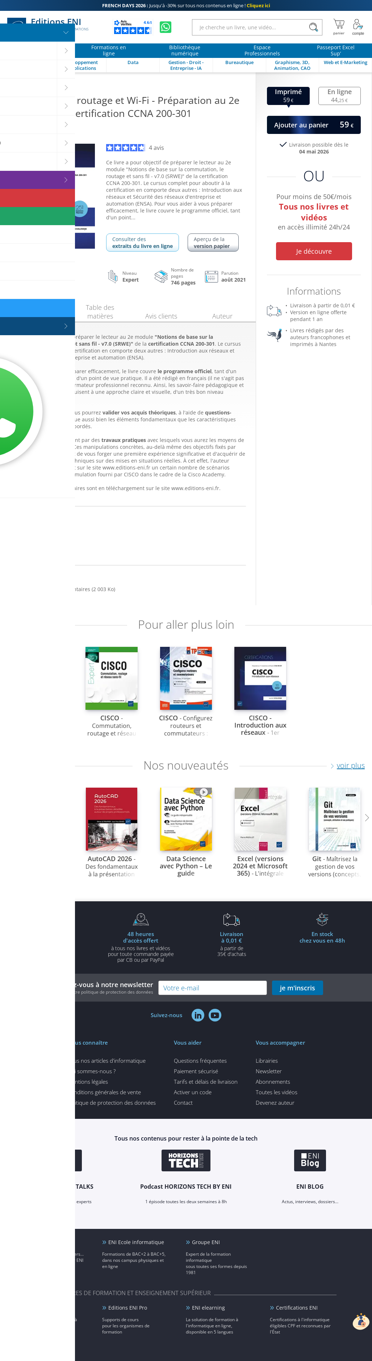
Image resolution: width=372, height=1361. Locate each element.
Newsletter (269, 1071)
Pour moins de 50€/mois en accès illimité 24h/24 (314, 213)
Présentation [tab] (39, 315)
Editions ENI (47, 27)
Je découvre (314, 251)
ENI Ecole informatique (136, 1242)
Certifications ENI (297, 1307)
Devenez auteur (275, 1102)
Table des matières (100, 311)
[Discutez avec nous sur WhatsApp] (165, 27)
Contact (183, 1102)
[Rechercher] (313, 27)
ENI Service (38, 1307)
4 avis (135, 148)
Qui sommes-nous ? (91, 1071)
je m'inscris (297, 987)
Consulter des (142, 242)
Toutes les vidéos (276, 1092)
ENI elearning (208, 1307)
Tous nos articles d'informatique (106, 1060)
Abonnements (273, 1081)
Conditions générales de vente (104, 1092)
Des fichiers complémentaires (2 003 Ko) (66, 589)
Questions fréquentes (200, 1060)
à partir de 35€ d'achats (231, 943)
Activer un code (193, 1092)
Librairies (267, 1060)
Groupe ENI (206, 1242)
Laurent (37, 130)
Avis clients (161, 316)
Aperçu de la (213, 242)
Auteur (222, 316)
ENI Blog (35, 1242)
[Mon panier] (338, 27)
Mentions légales (87, 1081)
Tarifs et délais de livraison (206, 1081)
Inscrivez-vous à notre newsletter (101, 987)
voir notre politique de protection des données (106, 992)
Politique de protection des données (111, 1102)
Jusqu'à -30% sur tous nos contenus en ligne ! (186, 5)
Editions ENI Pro (127, 1307)
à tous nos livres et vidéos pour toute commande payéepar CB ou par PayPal (141, 946)
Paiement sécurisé (196, 1071)
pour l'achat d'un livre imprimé (50, 943)
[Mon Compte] (358, 27)
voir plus (351, 765)
